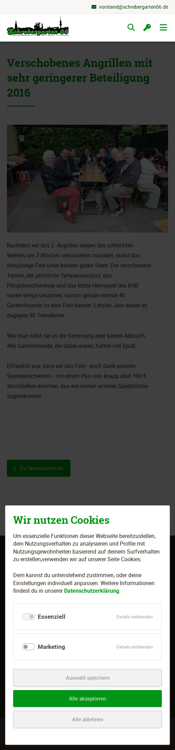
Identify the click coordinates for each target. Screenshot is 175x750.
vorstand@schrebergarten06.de (133, 6)
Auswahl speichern (88, 677)
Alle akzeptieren (87, 698)
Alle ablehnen (87, 719)
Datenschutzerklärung (91, 591)
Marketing (51, 646)
